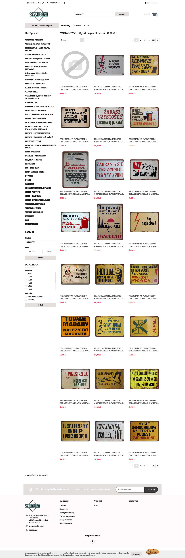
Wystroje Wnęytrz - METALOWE (38, 44)
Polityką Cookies (58, 553)
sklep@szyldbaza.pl (36, 526)
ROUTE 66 (29, 176)
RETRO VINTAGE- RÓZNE (34, 172)
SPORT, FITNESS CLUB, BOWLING (38, 188)
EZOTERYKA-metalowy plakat (37, 80)
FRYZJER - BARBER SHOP (34, 84)
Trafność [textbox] (64, 40)
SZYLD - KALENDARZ (33, 196)
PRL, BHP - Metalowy (33, 160)
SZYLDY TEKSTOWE (32, 192)
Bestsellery (65, 26)
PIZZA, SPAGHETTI (32, 152)
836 (153, 40)
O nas (86, 26)
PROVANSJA (30, 164)
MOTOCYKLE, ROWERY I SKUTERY (38, 123)
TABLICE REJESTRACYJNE (35, 204)
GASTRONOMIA (31, 92)
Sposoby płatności (66, 523)
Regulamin (64, 509)
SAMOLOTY (29, 184)
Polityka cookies (66, 520)
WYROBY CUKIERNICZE (34, 212)
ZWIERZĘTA (29, 216)
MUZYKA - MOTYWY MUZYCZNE (37, 133)
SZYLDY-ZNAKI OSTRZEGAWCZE (37, 200)
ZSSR (27, 220)
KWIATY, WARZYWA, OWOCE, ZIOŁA (39, 115)
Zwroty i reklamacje (67, 513)
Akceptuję (136, 554)
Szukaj (40, 258)
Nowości (77, 26)
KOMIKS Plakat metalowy (35, 111)
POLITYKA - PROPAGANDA (35, 156)
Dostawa (63, 506)
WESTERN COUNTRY (33, 208)
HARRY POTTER (31, 103)
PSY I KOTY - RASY (32, 168)
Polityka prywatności (68, 516)
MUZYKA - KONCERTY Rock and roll (39, 137)
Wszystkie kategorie (42, 25)
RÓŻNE (28, 180)
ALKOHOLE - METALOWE (35, 55)
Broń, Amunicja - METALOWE (36, 63)
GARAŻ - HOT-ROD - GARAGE (36, 88)
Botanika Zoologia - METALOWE (37, 59)
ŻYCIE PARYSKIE (31, 224)
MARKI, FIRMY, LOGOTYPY (35, 119)
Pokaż (40, 305)
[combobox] (72, 40)
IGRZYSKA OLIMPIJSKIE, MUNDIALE (39, 107)
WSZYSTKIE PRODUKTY (34, 40)
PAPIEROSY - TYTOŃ (33, 141)
